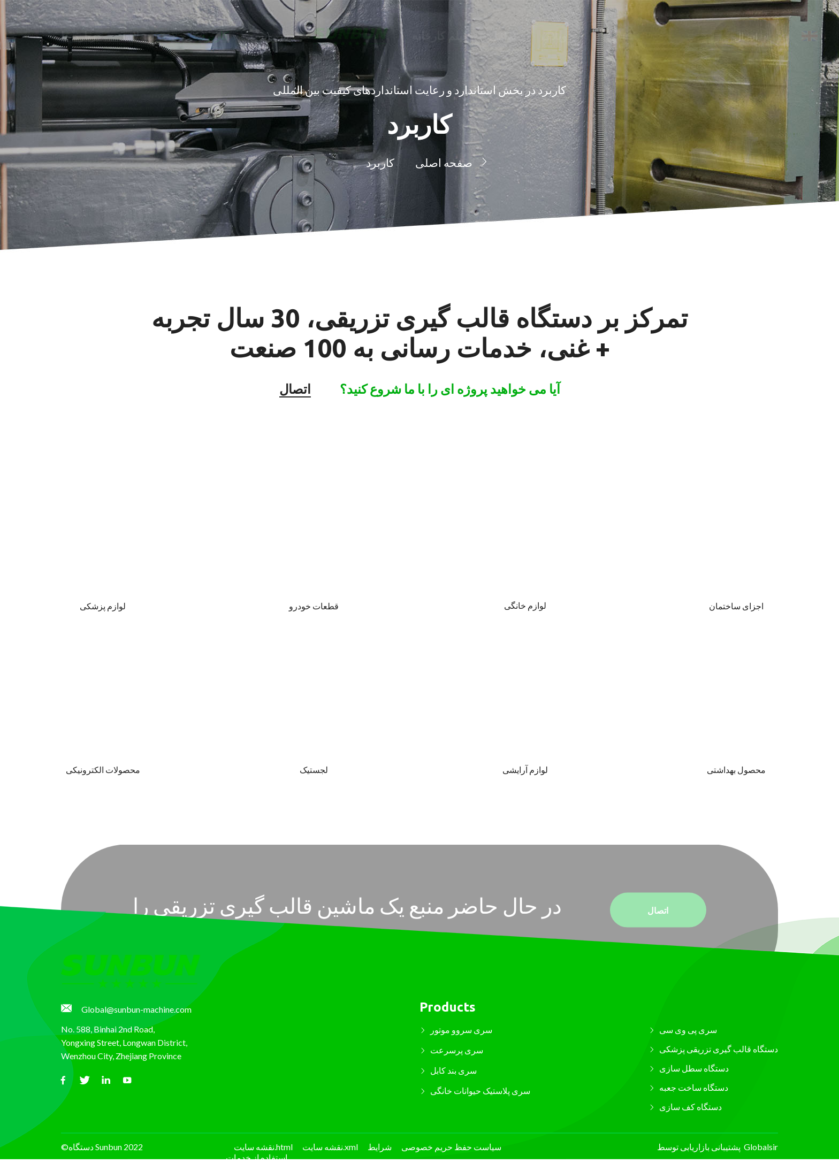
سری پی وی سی (688, 1029)
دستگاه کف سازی (690, 1106)
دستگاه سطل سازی (694, 1068)
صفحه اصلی (443, 160)
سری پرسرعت (456, 1050)
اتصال (746, 28)
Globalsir (761, 1147)
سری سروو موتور (461, 1029)
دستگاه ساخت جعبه (693, 1087)
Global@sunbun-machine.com (136, 1009)
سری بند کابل (453, 1070)
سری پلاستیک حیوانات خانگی (480, 1090)
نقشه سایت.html (263, 1147)
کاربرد (380, 160)
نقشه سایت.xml (330, 1147)
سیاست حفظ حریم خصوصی (451, 1147)
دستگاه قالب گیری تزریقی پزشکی (718, 1049)
